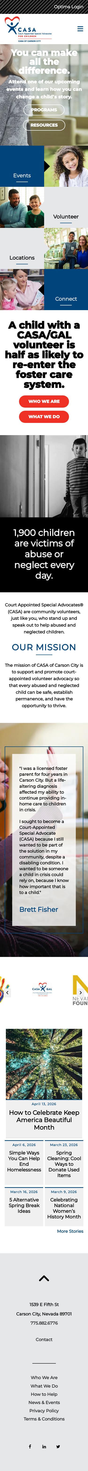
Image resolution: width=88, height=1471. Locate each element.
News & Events (44, 1402)
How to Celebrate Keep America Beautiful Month (44, 1120)
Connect (66, 299)
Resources (44, 125)
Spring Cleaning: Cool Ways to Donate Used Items (64, 1164)
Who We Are (44, 401)
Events (22, 176)
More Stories (70, 1231)
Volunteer (66, 217)
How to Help (44, 1394)
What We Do (44, 416)
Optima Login (68, 6)
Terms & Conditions (44, 1419)
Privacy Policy (44, 1410)
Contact (44, 1339)
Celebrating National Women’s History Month (64, 1208)
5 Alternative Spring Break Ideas (24, 1205)
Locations (21, 258)
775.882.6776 (44, 1323)
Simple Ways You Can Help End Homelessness (24, 1161)
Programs (44, 110)
